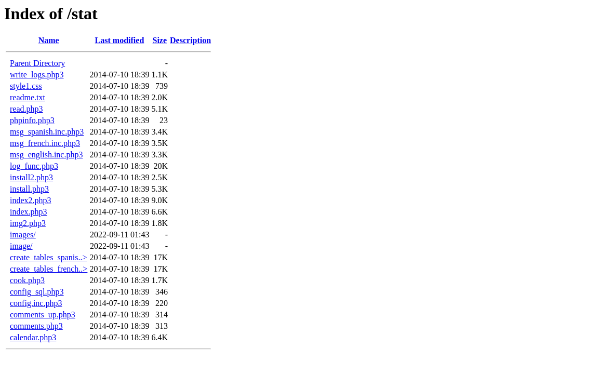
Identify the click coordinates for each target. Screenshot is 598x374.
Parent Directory (37, 63)
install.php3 (29, 188)
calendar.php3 (33, 337)
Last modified (119, 40)
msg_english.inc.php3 (46, 154)
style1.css (26, 86)
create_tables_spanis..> (48, 257)
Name (48, 40)
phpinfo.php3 (32, 120)
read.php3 (26, 108)
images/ (23, 234)
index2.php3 (30, 200)
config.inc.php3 (36, 303)
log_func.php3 (34, 166)
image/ (21, 246)
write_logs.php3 (37, 74)
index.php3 (28, 211)
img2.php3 (28, 223)
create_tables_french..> (48, 268)
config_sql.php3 (37, 291)
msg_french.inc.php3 (45, 143)
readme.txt (27, 97)
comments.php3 (36, 326)
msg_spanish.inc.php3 (47, 131)
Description (190, 40)
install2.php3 (31, 177)
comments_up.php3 (42, 314)
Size (160, 40)
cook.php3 (27, 280)
